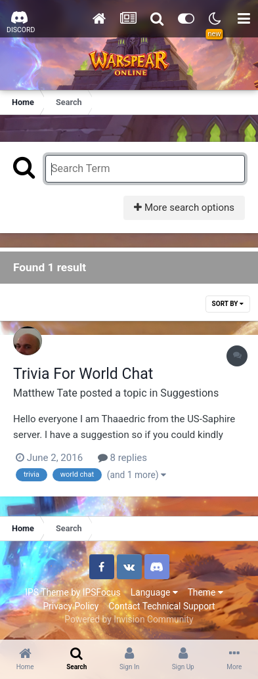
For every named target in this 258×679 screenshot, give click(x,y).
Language (154, 592)
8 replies (122, 458)
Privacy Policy (70, 606)
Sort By (228, 303)
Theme (205, 592)
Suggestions (189, 393)
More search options (184, 207)
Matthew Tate (45, 393)
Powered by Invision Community (128, 619)
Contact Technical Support (161, 606)
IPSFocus (102, 592)
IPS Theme (46, 592)
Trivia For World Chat (83, 374)
